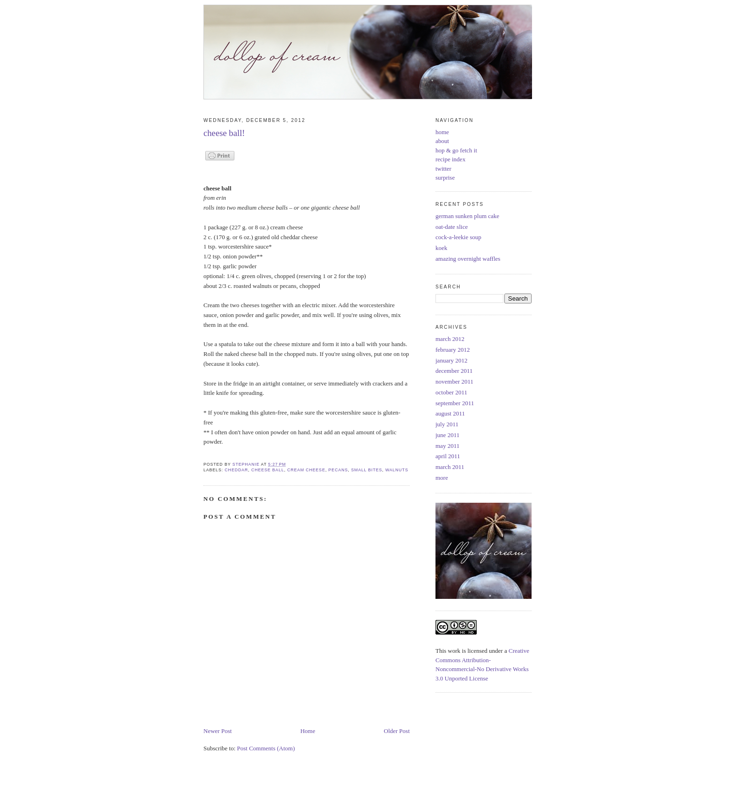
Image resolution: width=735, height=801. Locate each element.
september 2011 (454, 403)
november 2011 (454, 381)
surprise (445, 177)
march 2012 (450, 338)
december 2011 (453, 370)
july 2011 (446, 424)
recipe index (450, 159)
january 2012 (451, 360)
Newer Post (217, 730)
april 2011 (447, 456)
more (441, 477)
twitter (443, 168)
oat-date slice (451, 226)
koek (441, 247)
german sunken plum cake (467, 215)
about (442, 140)
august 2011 (450, 413)
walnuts (396, 470)
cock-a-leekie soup (458, 237)
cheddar (236, 470)
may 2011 (447, 445)
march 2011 (449, 466)
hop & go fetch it (456, 150)
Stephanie (246, 464)
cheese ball (267, 470)
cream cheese (306, 470)
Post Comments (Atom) (266, 748)
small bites (366, 470)
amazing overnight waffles (467, 258)
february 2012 (452, 349)
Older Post (397, 730)
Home (307, 730)
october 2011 (451, 392)
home (442, 132)
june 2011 (447, 434)
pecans (338, 470)
